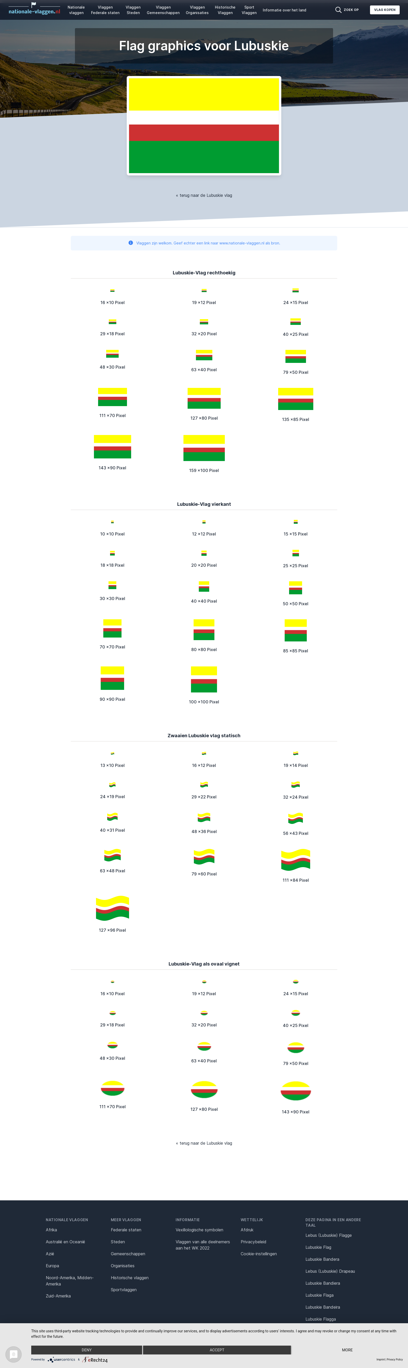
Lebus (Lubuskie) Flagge (328, 1235)
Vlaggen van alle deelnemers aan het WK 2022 (203, 1245)
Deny (87, 1350)
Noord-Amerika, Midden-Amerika (70, 1281)
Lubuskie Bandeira (322, 1307)
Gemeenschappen (128, 1253)
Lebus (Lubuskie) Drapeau (330, 1271)
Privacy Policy (395, 1359)
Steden (118, 1241)
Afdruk (247, 1229)
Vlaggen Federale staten (105, 10)
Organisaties (123, 1265)
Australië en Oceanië (65, 1241)
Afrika (51, 1229)
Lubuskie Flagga (320, 1319)
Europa (52, 1265)
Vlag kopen (385, 10)
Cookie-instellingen (259, 1253)
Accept (217, 1350)
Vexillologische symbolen (199, 1229)
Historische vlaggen (130, 1277)
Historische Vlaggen (225, 10)
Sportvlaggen (124, 1289)
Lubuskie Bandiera (322, 1283)
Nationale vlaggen (76, 10)
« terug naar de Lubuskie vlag (204, 195)
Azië (50, 1253)
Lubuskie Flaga (319, 1295)
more (347, 1350)
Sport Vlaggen (249, 10)
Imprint (381, 1359)
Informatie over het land (284, 10)
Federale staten (126, 1229)
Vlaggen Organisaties (197, 10)
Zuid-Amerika (58, 1295)
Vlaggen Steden (133, 10)
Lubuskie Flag (318, 1247)
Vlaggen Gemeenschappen (163, 10)
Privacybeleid (253, 1241)
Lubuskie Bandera (322, 1259)
